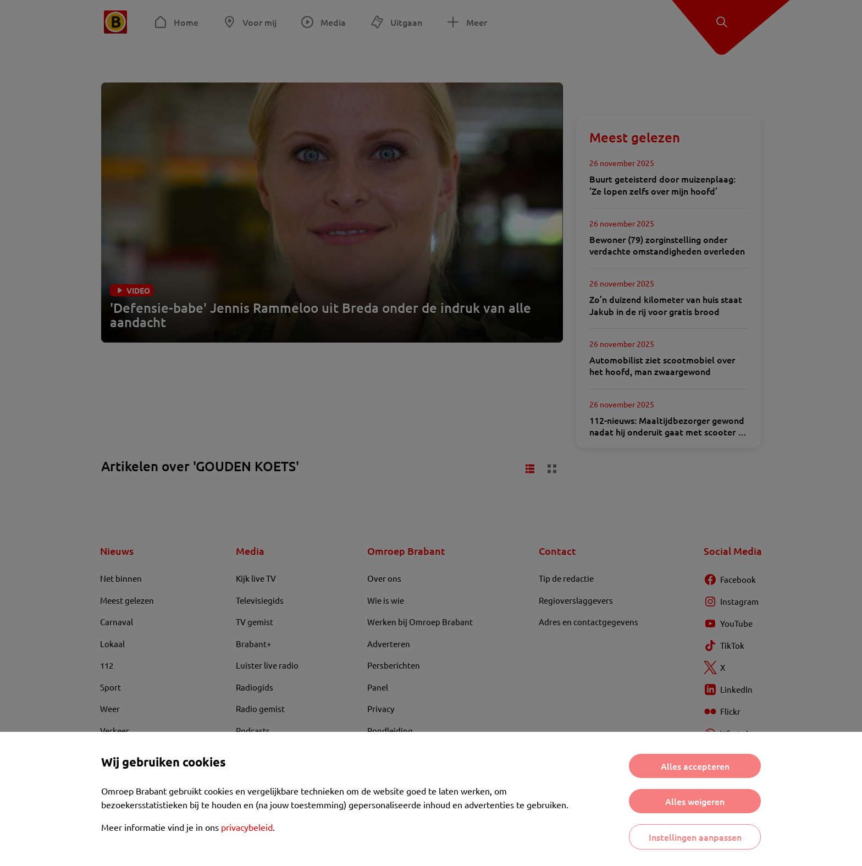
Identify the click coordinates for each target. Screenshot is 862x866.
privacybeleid (247, 826)
